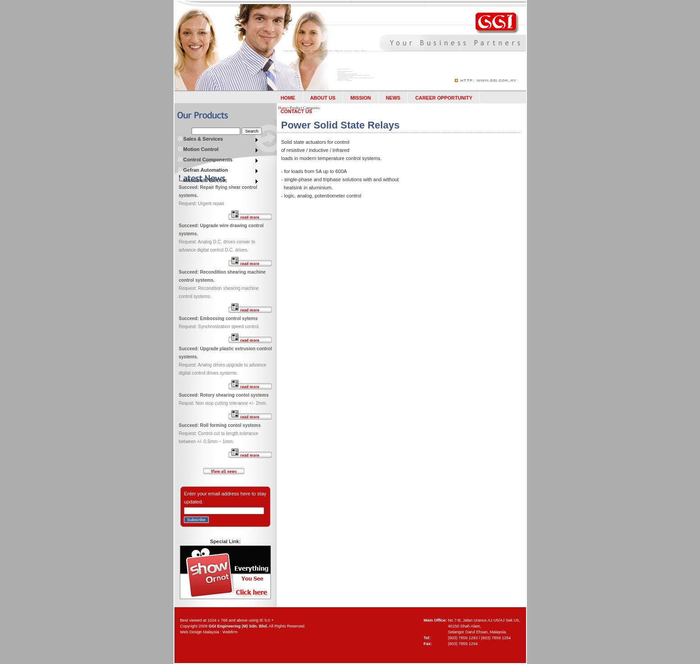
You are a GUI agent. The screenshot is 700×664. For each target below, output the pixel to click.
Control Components (205, 159)
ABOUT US (322, 98)
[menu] (218, 140)
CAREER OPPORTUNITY (443, 98)
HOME (288, 98)
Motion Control (198, 149)
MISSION (360, 98)
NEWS (393, 98)
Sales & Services (200, 139)
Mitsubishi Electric (202, 180)
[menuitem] (218, 140)
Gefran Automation (203, 170)
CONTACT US (296, 111)
